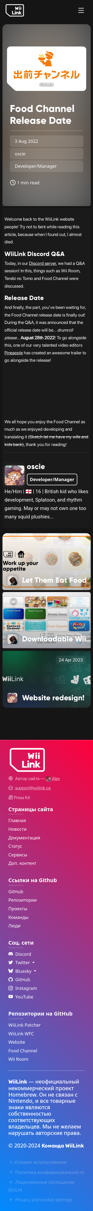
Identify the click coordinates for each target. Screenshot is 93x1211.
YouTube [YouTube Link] (20, 997)
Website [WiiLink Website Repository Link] (16, 1042)
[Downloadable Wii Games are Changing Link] (46, 620)
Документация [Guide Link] (24, 838)
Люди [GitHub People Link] (14, 926)
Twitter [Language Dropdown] (19, 962)
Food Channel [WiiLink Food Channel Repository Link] (22, 1051)
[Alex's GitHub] (53, 778)
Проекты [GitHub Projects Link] (17, 909)
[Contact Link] (33, 787)
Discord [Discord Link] (19, 954)
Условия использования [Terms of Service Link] (37, 1162)
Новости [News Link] (17, 829)
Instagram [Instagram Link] (22, 988)
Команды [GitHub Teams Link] (18, 917)
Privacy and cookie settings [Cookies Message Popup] (40, 1200)
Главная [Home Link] (17, 820)
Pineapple (13, 352)
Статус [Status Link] (15, 846)
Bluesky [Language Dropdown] (20, 971)
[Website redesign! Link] (46, 678)
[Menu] (81, 10)
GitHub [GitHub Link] (15, 891)
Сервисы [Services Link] (17, 855)
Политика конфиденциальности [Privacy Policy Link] (46, 1172)
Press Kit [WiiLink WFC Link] (19, 797)
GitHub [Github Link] (19, 979)
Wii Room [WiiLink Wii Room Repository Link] (18, 1059)
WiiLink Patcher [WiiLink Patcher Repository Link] (24, 1025)
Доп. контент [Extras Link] (22, 863)
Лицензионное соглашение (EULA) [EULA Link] (41, 1186)
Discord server (42, 263)
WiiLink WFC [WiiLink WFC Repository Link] (21, 1034)
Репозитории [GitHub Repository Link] (22, 900)
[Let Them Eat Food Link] (46, 561)
